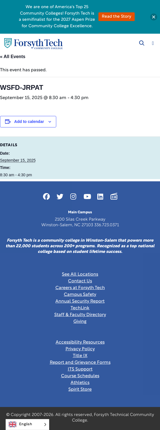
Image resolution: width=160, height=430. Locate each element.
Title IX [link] (80, 356)
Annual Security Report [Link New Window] (80, 301)
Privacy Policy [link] (80, 349)
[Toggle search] (142, 43)
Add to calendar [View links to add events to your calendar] (29, 121)
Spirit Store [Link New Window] (80, 389)
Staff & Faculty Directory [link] (80, 315)
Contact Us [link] (80, 281)
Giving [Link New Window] (80, 321)
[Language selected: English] (27, 424)
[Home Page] (33, 44)
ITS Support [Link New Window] (80, 369)
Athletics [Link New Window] (80, 383)
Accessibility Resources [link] (80, 342)
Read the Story (116, 17)
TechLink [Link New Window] (80, 308)
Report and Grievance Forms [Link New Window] (80, 362)
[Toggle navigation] (153, 43)
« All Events (12, 56)
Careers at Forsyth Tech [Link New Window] (80, 288)
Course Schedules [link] (80, 376)
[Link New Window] (46, 196)
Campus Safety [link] (80, 294)
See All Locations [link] (80, 274)
